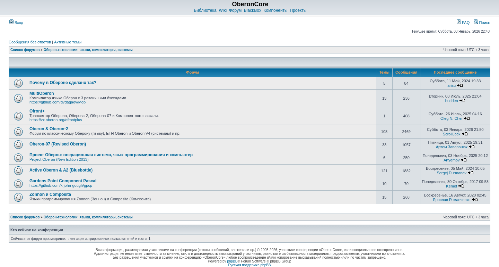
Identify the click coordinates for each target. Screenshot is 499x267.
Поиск (482, 22)
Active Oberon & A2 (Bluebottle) (61, 170)
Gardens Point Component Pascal (62, 180)
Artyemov (451, 160)
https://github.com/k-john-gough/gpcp (60, 185)
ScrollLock (452, 134)
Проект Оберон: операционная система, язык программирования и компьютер (111, 154)
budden (451, 101)
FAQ (463, 22)
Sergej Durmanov (451, 173)
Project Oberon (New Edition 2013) (59, 159)
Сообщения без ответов (30, 42)
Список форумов (25, 50)
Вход (16, 22)
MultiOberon (41, 93)
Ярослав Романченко (452, 200)
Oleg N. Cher (451, 118)
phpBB (232, 261)
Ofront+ (37, 111)
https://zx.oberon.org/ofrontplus (55, 120)
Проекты (298, 10)
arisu (451, 85)
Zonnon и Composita (50, 194)
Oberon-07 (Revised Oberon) (57, 144)
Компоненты (276, 10)
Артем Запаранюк (451, 147)
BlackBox (252, 10)
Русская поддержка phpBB (249, 265)
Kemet (451, 186)
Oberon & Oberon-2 (48, 128)
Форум (235, 10)
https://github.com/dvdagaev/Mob (57, 102)
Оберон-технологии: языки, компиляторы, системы (88, 50)
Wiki (223, 10)
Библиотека (205, 10)
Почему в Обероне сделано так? (62, 82)
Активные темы (67, 42)
